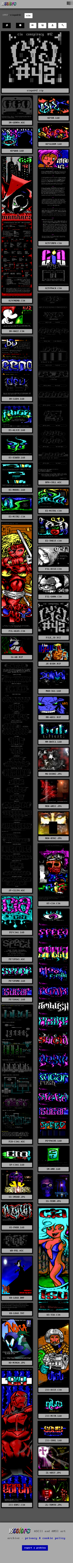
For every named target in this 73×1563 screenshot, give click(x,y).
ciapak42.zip (35, 90)
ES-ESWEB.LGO (17, 457)
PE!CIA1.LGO (16, 932)
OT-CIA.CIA (53, 903)
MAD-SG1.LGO (53, 691)
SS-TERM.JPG (53, 1201)
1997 (5, 15)
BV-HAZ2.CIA (16, 331)
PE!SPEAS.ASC (17, 959)
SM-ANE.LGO (53, 1169)
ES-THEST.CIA (53, 541)
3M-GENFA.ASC (17, 122)
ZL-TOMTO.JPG (53, 1505)
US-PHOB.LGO (16, 1227)
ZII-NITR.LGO (53, 1416)
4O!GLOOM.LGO (53, 144)
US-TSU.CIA (53, 1315)
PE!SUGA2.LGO (17, 999)
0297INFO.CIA (53, 243)
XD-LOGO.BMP (16, 1298)
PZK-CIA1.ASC (17, 1141)
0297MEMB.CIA (17, 300)
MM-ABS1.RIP (53, 717)
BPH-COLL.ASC (53, 482)
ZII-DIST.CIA (53, 1390)
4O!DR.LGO (53, 118)
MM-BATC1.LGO (53, 742)
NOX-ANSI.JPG (53, 806)
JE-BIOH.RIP (53, 664)
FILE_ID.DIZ (53, 637)
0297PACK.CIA (53, 288)
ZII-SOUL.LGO (53, 1440)
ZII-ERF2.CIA (17, 1505)
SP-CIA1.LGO (16, 1165)
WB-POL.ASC (17, 1250)
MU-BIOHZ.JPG (53, 774)
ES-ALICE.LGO (17, 430)
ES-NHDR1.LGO (17, 490)
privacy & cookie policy (45, 1538)
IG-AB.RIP (17, 657)
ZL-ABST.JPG (53, 1473)
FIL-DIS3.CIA (53, 569)
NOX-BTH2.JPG (53, 838)
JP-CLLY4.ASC (17, 890)
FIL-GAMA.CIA (53, 596)
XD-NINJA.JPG (17, 1363)
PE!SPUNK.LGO (17, 981)
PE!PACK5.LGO (53, 1141)
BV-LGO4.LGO (16, 399)
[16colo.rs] (9, 4)
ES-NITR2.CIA (17, 516)
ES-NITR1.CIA (53, 511)
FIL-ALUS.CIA (17, 631)
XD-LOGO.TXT (16, 1313)
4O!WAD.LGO (17, 151)
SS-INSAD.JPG (17, 1197)
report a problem (35, 1548)
